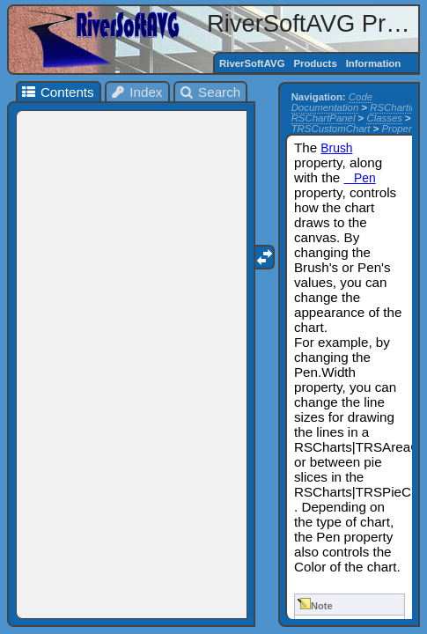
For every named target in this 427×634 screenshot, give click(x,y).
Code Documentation (331, 102)
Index (136, 92)
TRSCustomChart (331, 128)
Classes (384, 118)
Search (210, 92)
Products (314, 63)
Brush (336, 148)
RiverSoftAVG (251, 63)
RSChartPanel (323, 118)
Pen (360, 178)
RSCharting (396, 107)
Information (373, 63)
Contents (56, 92)
